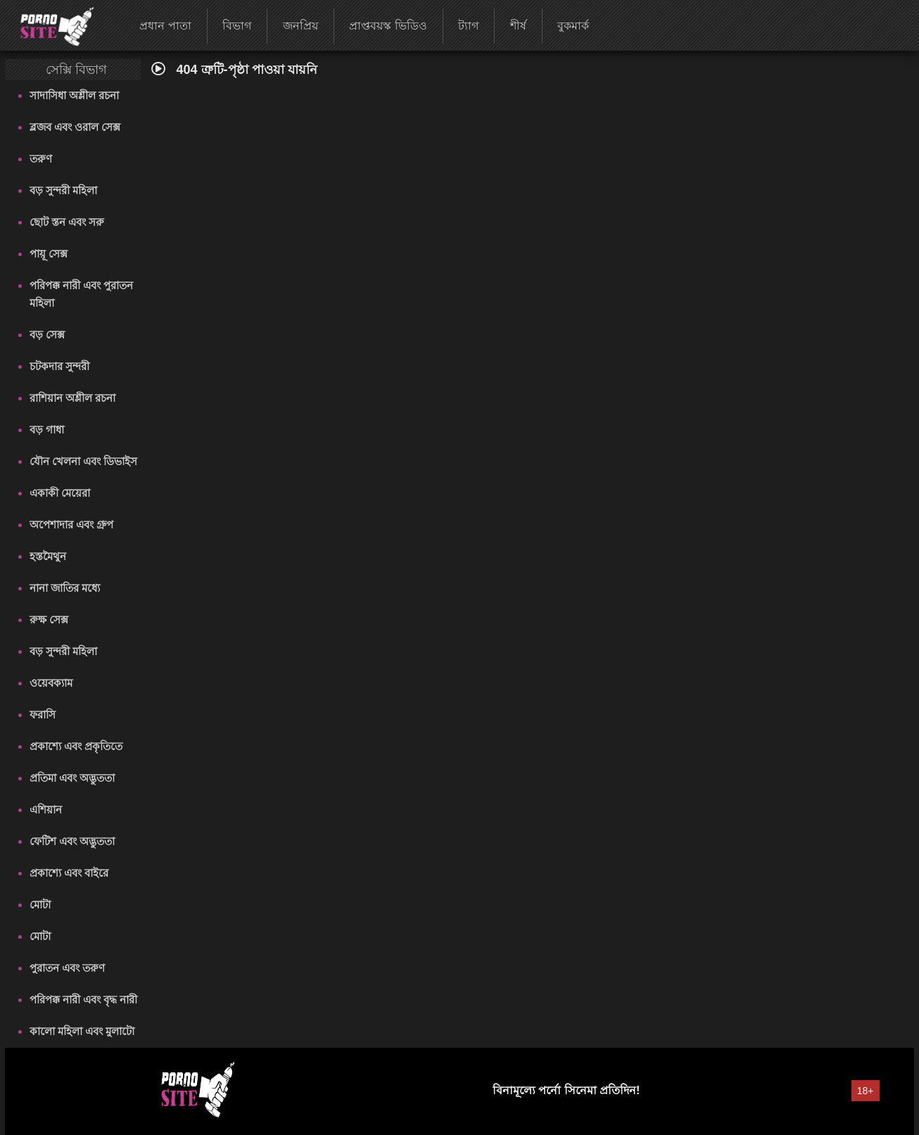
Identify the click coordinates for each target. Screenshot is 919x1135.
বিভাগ (236, 26)
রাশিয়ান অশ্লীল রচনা (72, 398)
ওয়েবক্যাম (51, 683)
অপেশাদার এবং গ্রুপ (71, 525)
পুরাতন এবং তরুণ (67, 968)
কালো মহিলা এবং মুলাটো (82, 1031)
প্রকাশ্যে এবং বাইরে (69, 873)
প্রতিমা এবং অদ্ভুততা (72, 778)
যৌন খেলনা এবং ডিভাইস (84, 461)
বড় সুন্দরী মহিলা (63, 190)
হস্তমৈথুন (48, 556)
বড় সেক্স (47, 335)
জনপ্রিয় (300, 26)
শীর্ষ (518, 26)
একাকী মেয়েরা (60, 493)
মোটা (40, 905)
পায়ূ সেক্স (49, 254)
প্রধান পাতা (165, 26)
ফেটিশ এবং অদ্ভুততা (72, 841)
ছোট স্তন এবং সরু (67, 222)
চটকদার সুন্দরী (59, 366)
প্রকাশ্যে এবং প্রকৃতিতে (76, 746)
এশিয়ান (46, 810)
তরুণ (41, 159)
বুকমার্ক (573, 26)
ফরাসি (43, 715)
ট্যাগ (468, 26)
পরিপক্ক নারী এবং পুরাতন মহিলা (82, 294)
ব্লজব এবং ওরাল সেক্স (75, 127)
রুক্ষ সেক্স (49, 620)
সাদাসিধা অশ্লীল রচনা (74, 95)
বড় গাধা (47, 430)
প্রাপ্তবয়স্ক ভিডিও (387, 26)
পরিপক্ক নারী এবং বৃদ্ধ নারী (84, 1000)
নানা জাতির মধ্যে (65, 588)
